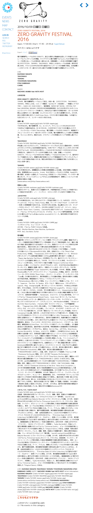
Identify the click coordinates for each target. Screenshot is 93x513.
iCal (24, 52)
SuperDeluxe (59, 44)
